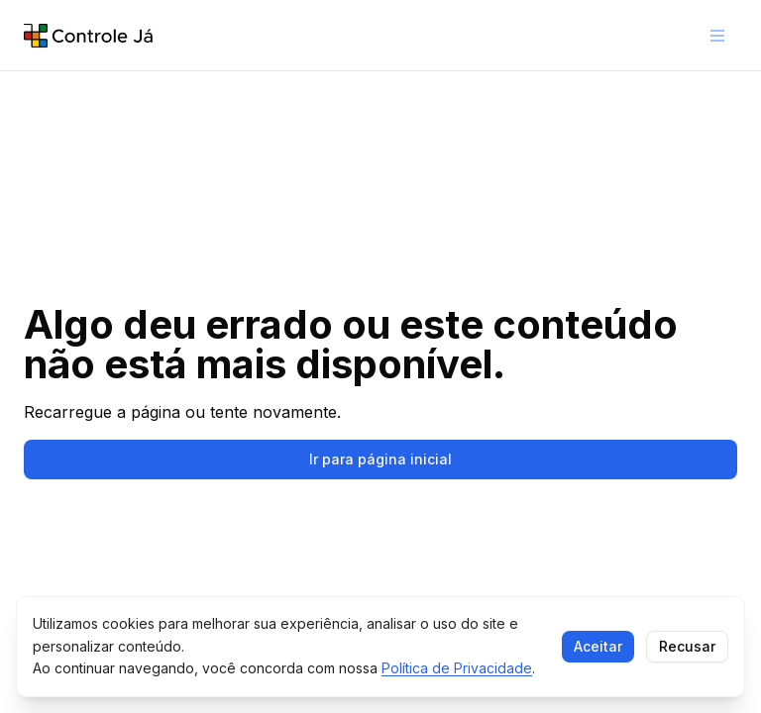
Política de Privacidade (456, 668)
